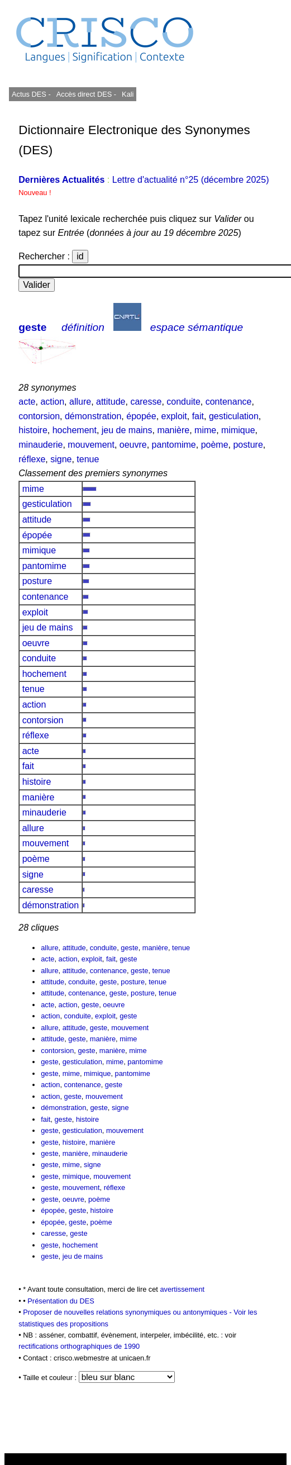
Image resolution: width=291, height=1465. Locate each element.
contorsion (39, 416)
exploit (174, 416)
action (52, 401)
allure (80, 401)
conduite (183, 401)
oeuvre (133, 444)
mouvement (91, 444)
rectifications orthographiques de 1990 (79, 1346)
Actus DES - (31, 94)
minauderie (40, 444)
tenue (88, 459)
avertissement (182, 1289)
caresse (145, 401)
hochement (75, 430)
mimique (238, 430)
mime (205, 430)
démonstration (93, 416)
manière (173, 430)
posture (248, 444)
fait (198, 416)
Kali (127, 94)
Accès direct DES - (86, 94)
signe (60, 459)
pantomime (174, 444)
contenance (229, 401)
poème (214, 444)
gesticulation (234, 416)
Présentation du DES (60, 1301)
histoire (32, 430)
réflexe (31, 459)
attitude (110, 401)
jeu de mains (127, 430)
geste (32, 327)
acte (26, 401)
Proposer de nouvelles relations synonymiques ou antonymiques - (128, 1312)
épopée (141, 416)
